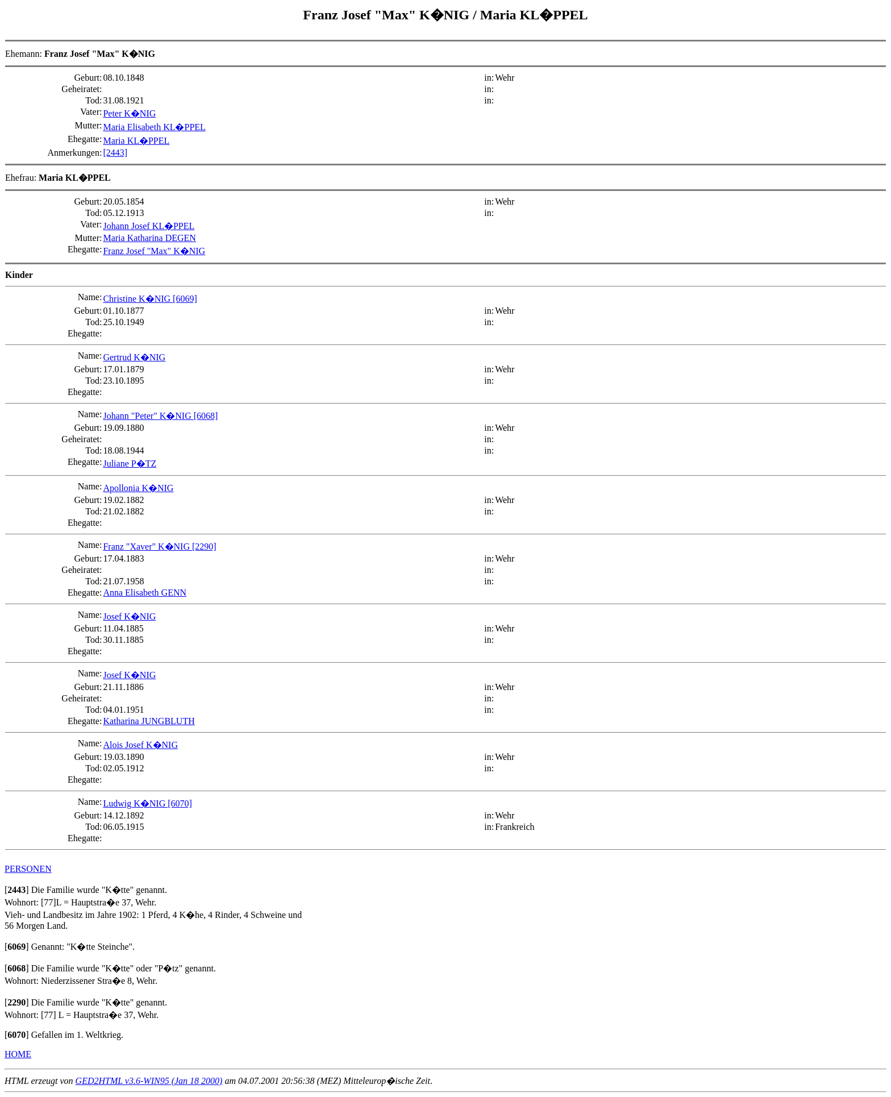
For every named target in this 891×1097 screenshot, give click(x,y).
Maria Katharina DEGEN (149, 238)
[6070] (180, 803)
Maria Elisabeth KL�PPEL (154, 127)
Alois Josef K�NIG (140, 745)
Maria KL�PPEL (534, 14)
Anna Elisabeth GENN (144, 592)
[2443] (115, 152)
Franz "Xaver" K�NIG (147, 546)
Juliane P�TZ (129, 463)
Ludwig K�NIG (135, 803)
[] (17, 890)
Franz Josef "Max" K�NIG (388, 14)
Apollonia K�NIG (138, 488)
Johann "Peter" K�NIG (148, 416)
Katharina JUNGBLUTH (148, 721)
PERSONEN (28, 869)
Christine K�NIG (138, 299)
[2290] (204, 546)
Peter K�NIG (129, 113)
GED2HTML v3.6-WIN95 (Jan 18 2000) (149, 1081)
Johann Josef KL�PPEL (148, 226)
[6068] (206, 416)
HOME (18, 1054)
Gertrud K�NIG (134, 357)
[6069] (185, 299)
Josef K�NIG (129, 616)
